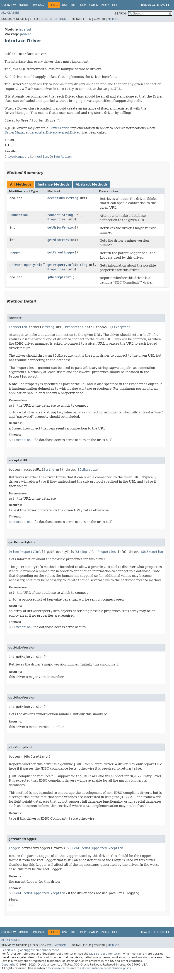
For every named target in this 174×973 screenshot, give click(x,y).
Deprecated (89, 5)
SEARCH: (121, 13)
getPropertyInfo (61, 265)
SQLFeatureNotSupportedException (95, 848)
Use (65, 5)
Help (115, 5)
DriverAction (59, 128)
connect (53, 215)
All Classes (10, 12)
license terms (60, 968)
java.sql (25, 29)
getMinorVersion (61, 240)
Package (39, 5)
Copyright (8, 964)
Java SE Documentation (105, 953)
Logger (15, 252)
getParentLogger (61, 252)
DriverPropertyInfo (26, 265)
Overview (8, 5)
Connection (19, 215)
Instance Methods (54, 184)
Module (24, 5)
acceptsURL (56, 198)
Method (60, 19)
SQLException (119, 327)
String (72, 198)
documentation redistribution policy (106, 968)
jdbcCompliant (59, 277)
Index (105, 5)
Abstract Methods (92, 184)
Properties (56, 219)
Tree (73, 5)
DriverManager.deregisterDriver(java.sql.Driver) (43, 132)
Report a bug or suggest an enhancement (30, 950)
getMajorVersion (61, 227)
